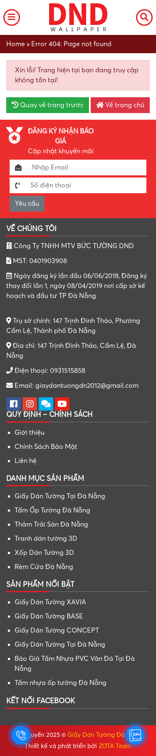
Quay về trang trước (48, 105)
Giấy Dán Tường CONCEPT (57, 630)
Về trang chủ (120, 105)
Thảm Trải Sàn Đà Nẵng (51, 524)
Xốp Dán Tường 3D (44, 553)
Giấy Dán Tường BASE (49, 616)
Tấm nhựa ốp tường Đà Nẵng (60, 683)
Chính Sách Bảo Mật (46, 447)
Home (15, 44)
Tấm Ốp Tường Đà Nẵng (52, 510)
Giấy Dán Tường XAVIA (50, 602)
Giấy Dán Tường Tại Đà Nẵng (60, 496)
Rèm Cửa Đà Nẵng (44, 567)
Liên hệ (26, 461)
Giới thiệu (30, 432)
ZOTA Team (115, 746)
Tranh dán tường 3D (46, 538)
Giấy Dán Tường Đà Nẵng (104, 734)
